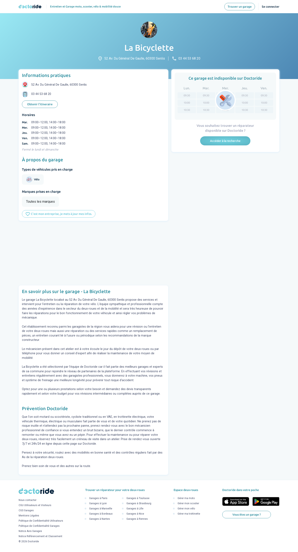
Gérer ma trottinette (189, 513)
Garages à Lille (134, 508)
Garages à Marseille (100, 508)
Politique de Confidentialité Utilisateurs (41, 521)
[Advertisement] (93, 253)
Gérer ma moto (186, 498)
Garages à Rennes (137, 518)
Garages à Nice (135, 513)
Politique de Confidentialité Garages (39, 526)
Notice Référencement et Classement (40, 536)
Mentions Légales (29, 515)
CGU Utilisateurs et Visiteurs (35, 505)
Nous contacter (27, 500)
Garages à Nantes (99, 518)
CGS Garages (26, 510)
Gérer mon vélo (186, 508)
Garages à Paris (98, 498)
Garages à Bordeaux (101, 513)
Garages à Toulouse (137, 498)
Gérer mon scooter (188, 503)
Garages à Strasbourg (138, 503)
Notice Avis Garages (30, 531)
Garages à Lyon (98, 503)
